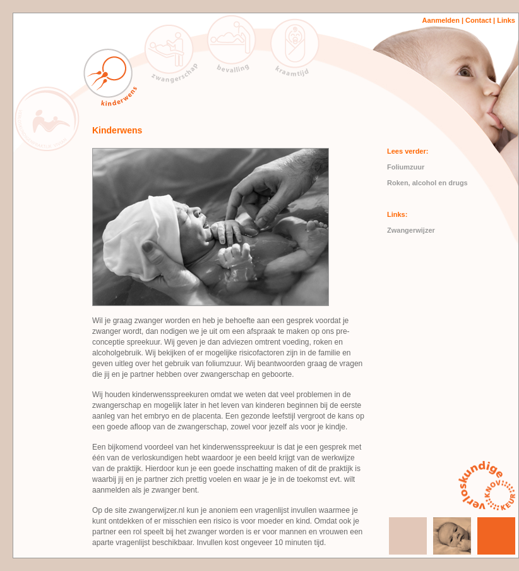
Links (505, 20)
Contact (478, 20)
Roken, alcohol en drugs (427, 183)
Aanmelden (441, 20)
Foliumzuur (405, 167)
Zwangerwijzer (411, 230)
